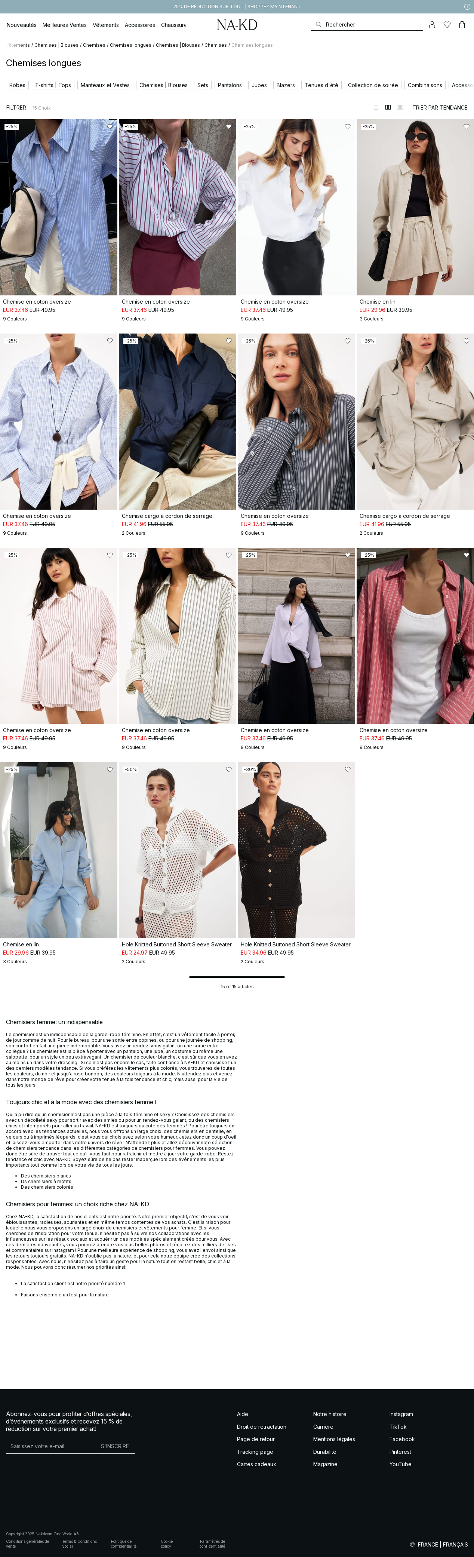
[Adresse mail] (50, 1445)
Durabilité (324, 1452)
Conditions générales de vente (27, 1543)
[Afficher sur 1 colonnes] (376, 107)
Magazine (325, 1464)
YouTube (401, 1464)
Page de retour (256, 1439)
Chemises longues (130, 45)
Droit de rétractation (261, 1427)
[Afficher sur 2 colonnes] (388, 107)
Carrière (323, 1427)
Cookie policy (167, 1543)
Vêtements (18, 45)
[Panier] (462, 24)
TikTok (398, 1427)
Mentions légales (334, 1439)
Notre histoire (330, 1414)
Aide (242, 1414)
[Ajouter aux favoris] (109, 126)
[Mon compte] (432, 24)
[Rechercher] (367, 24)
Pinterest (400, 1452)
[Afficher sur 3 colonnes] (400, 107)
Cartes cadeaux (256, 1464)
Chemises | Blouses (56, 45)
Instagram (401, 1414)
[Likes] (447, 24)
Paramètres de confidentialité (212, 1543)
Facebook (402, 1439)
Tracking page (255, 1452)
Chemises (94, 45)
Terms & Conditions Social (79, 1543)
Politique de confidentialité (123, 1543)
